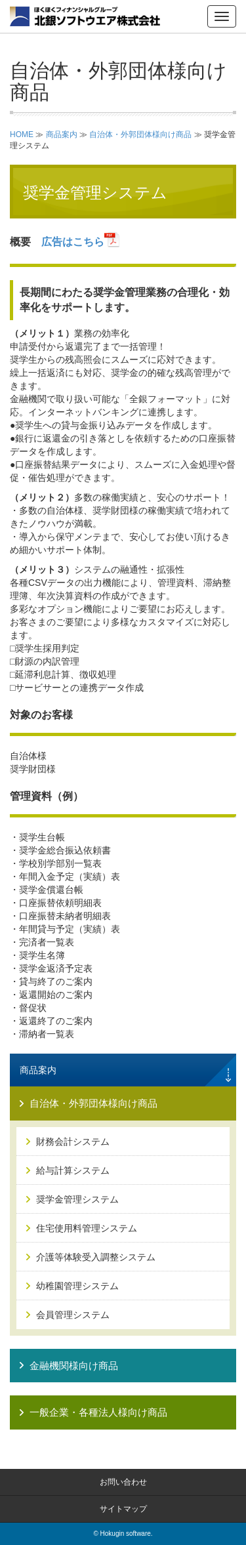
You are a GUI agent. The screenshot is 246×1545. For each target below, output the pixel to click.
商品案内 (61, 134)
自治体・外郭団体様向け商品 (140, 134)
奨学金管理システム (77, 1199)
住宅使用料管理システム (86, 1228)
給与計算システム (73, 1170)
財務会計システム (73, 1141)
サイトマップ (123, 1509)
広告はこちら (80, 241)
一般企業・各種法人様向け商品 (98, 1412)
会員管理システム (73, 1314)
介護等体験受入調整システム (95, 1257)
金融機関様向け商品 (74, 1365)
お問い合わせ (123, 1482)
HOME (21, 134)
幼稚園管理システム (77, 1286)
